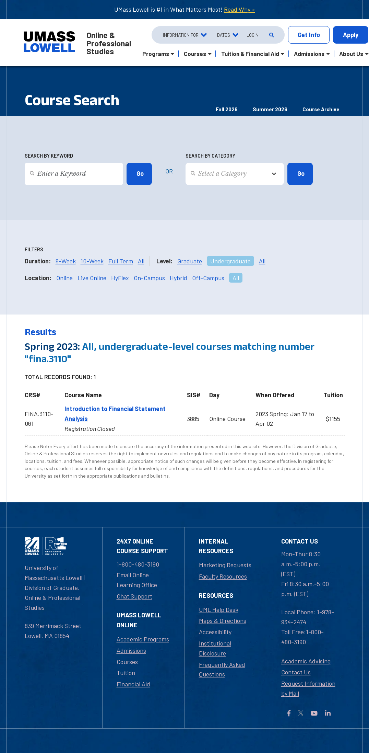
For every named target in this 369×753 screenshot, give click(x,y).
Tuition (126, 672)
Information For (181, 35)
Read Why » (239, 9)
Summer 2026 (270, 109)
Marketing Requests (225, 565)
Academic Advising (306, 661)
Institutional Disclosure (215, 648)
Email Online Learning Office (137, 580)
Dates (223, 35)
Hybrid (178, 278)
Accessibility (215, 632)
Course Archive (321, 109)
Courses (127, 661)
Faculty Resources (223, 576)
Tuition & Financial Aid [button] (250, 53)
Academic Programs (143, 639)
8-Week (66, 261)
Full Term (120, 261)
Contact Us (296, 672)
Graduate (189, 261)
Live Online (92, 278)
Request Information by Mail (308, 688)
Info (309, 35)
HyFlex (120, 278)
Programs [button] (155, 53)
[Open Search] (270, 35)
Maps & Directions (222, 620)
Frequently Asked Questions (222, 669)
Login (253, 35)
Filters (34, 249)
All (141, 261)
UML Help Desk (218, 609)
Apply (350, 34)
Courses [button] (195, 53)
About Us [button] (351, 53)
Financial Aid (133, 684)
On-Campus (149, 278)
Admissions (131, 650)
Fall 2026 (227, 109)
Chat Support (134, 596)
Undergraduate (230, 261)
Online (64, 278)
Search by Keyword (49, 156)
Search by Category (210, 156)
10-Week (92, 261)
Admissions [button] (309, 53)
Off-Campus (208, 278)
